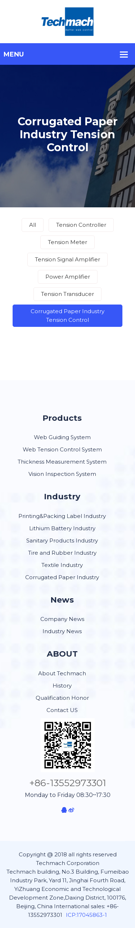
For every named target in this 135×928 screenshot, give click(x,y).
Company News (62, 619)
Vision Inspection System (62, 473)
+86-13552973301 (67, 783)
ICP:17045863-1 (86, 914)
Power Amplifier (67, 276)
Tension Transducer (67, 293)
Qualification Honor (62, 697)
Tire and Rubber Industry (62, 552)
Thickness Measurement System (62, 461)
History (62, 685)
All (32, 224)
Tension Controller (81, 224)
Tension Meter (67, 242)
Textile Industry (62, 565)
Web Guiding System (62, 437)
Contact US (62, 710)
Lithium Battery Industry (62, 528)
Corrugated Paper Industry (62, 577)
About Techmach (62, 673)
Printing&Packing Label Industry (62, 516)
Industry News (62, 631)
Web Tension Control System (62, 449)
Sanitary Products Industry (62, 540)
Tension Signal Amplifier (67, 259)
